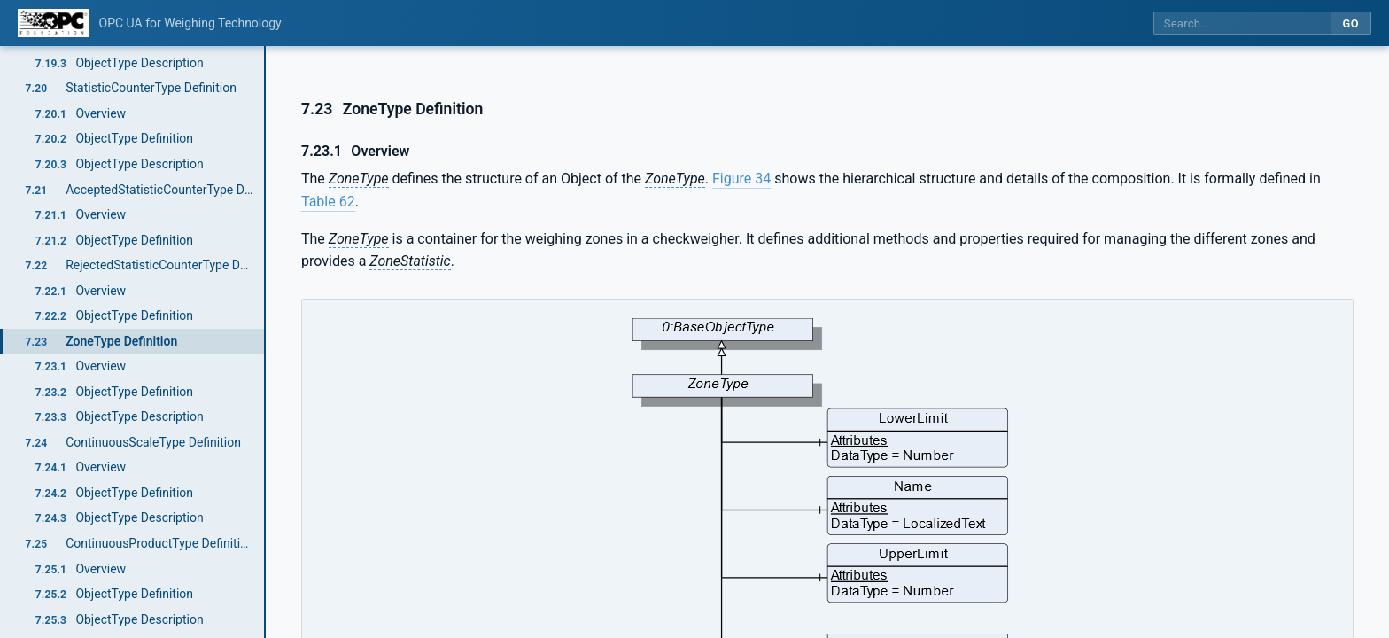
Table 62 (328, 201)
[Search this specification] (1242, 23)
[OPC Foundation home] (53, 23)
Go (1350, 23)
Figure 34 (741, 178)
